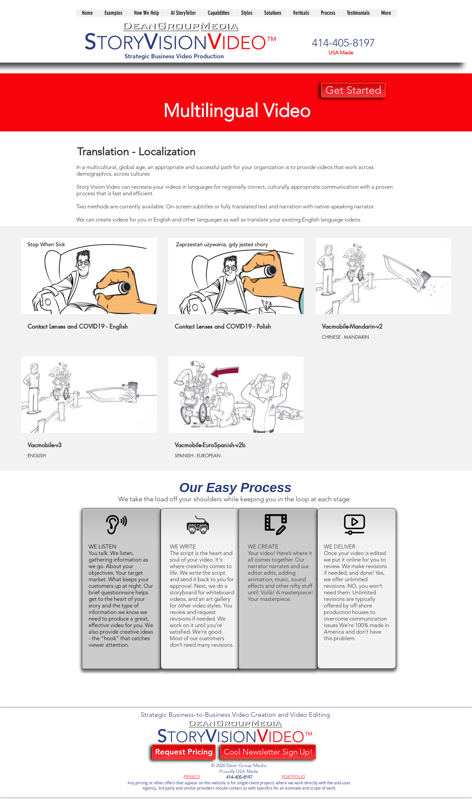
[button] (272, 13)
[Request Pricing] (184, 752)
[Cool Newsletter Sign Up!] (268, 751)
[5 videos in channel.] (236, 348)
